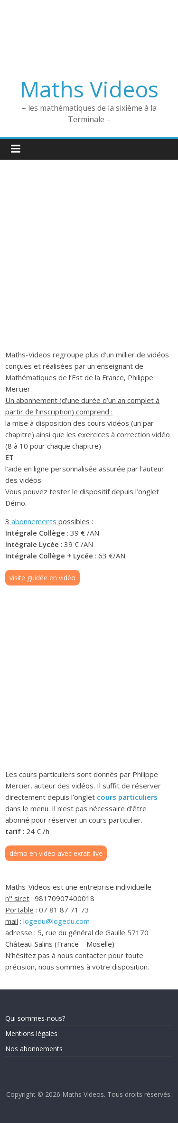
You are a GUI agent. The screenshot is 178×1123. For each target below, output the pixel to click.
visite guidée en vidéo (42, 577)
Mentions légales (31, 1033)
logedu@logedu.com (56, 921)
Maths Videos (89, 89)
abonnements (33, 521)
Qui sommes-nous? (35, 1018)
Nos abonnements (34, 1048)
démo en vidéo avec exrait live (56, 853)
